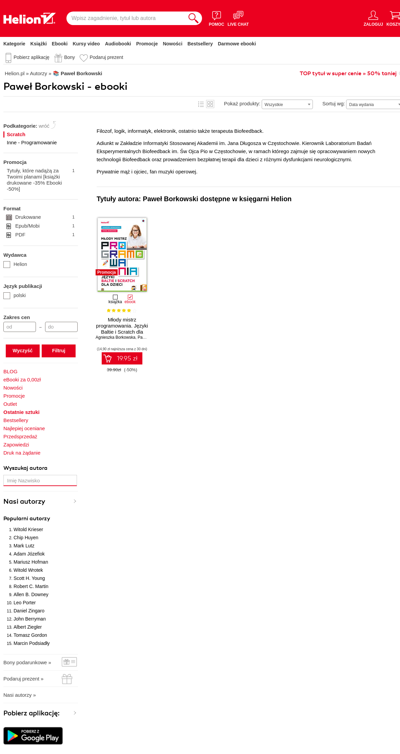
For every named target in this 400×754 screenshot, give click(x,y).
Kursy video (86, 43)
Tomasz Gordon (30, 635)
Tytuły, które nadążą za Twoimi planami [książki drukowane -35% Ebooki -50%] (41, 180)
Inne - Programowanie (32, 142)
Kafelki (210, 104)
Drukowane (45, 217)
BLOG (10, 371)
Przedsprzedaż (20, 436)
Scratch (16, 134)
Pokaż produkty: (242, 103)
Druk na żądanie (21, 453)
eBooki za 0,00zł (22, 379)
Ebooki (60, 43)
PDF (45, 235)
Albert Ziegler (28, 627)
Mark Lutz (24, 545)
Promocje (147, 43)
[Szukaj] (193, 18)
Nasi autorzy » (19, 695)
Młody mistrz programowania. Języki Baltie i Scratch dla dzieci (122, 329)
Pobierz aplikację (31, 57)
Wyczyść (23, 350)
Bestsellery (200, 43)
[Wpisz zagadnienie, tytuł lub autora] (125, 18)
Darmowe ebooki (237, 43)
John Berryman (30, 619)
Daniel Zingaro (29, 610)
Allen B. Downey (31, 594)
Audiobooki (118, 43)
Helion (15, 264)
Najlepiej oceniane (24, 428)
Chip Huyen (26, 537)
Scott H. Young (29, 578)
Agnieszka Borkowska (115, 337)
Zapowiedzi (16, 444)
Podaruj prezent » (23, 679)
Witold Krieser (28, 529)
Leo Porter (25, 602)
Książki (39, 43)
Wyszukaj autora (25, 468)
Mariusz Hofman (31, 562)
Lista (201, 104)
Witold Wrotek (28, 570)
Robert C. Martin (31, 586)
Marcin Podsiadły (32, 643)
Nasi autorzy (24, 501)
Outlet (10, 404)
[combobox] (287, 104)
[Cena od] (19, 327)
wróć (44, 126)
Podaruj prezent (106, 57)
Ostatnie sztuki (21, 412)
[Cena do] (61, 327)
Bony (69, 57)
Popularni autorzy (26, 518)
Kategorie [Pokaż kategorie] (14, 43)
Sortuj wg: (333, 103)
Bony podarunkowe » (27, 662)
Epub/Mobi (45, 226)
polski (14, 295)
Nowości (172, 43)
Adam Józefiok (29, 554)
